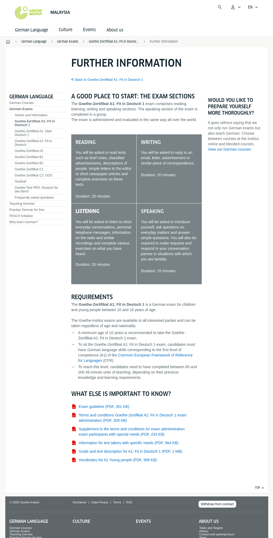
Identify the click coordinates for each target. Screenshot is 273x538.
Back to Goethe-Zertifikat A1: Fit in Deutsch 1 (109, 80)
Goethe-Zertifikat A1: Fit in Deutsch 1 (35, 123)
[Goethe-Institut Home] (28, 12)
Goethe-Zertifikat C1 (29, 169)
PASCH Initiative (21, 216)
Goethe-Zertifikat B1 (29, 157)
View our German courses (229, 149)
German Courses (21, 103)
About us (114, 30)
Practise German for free (26, 210)
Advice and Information (31, 115)
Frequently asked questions (34, 197)
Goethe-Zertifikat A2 (29, 151)
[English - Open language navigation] (253, 7)
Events (143, 521)
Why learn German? (23, 222)
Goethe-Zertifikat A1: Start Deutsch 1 (33, 133)
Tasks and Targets (211, 527)
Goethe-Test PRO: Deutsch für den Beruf (36, 189)
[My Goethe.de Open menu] (235, 7)
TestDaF (21, 181)
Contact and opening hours (216, 534)
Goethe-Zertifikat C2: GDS (33, 175)
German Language (31, 30)
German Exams (21, 109)
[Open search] (220, 7)
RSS (129, 502)
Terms (117, 502)
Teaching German (22, 204)
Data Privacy (100, 502)
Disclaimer (79, 502)
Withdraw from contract (217, 504)
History (203, 531)
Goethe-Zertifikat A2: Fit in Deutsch (33, 143)
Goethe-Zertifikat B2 (29, 163)
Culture (81, 521)
